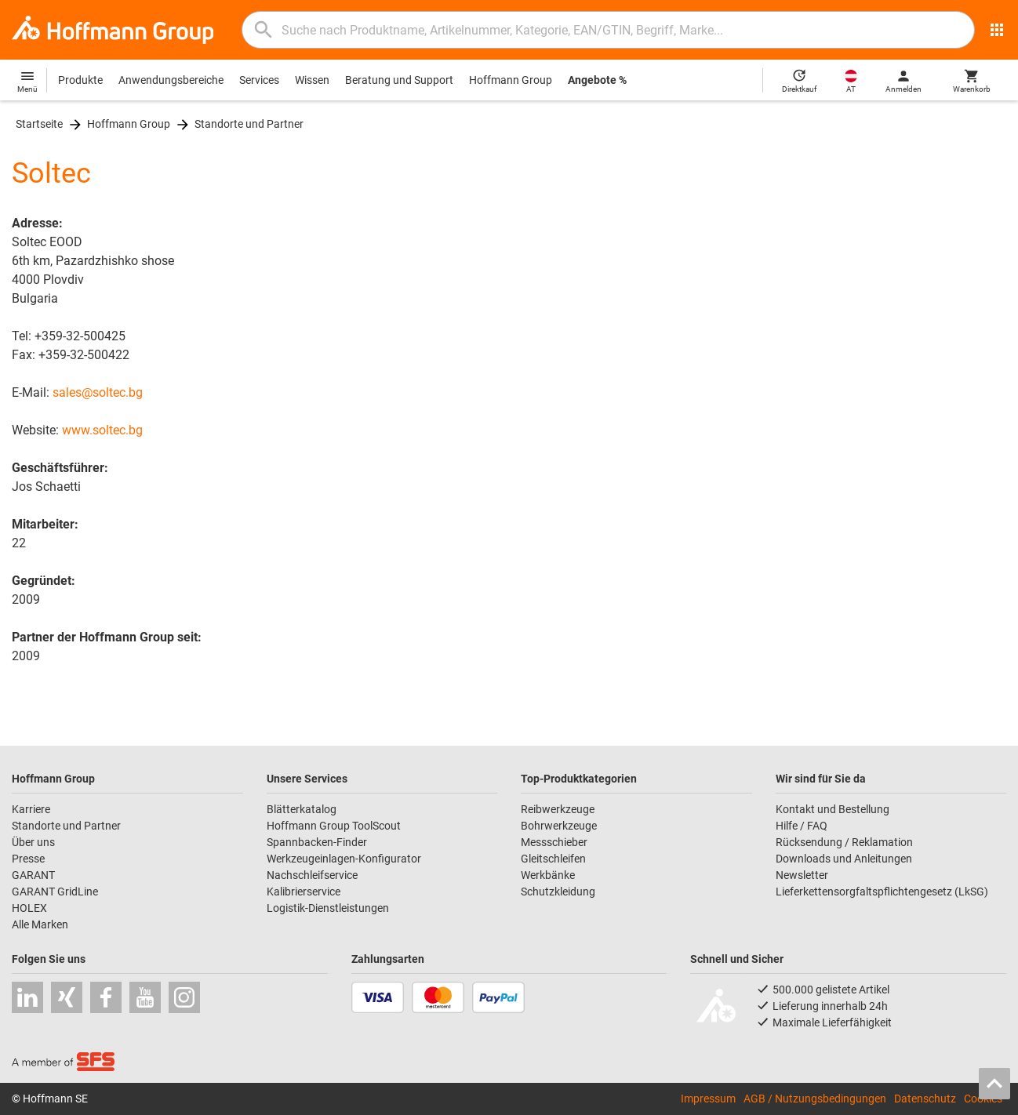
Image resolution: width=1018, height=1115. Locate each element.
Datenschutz (925, 1098)
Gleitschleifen (553, 858)
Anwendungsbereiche (171, 80)
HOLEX (29, 908)
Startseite (39, 124)
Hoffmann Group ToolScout (334, 825)
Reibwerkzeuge (557, 809)
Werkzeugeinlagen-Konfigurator (344, 858)
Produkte (80, 80)
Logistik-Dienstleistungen (328, 908)
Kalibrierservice (303, 891)
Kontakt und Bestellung (832, 809)
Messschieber (554, 842)
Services (259, 80)
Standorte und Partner (249, 124)
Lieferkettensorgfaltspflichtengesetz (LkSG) (882, 891)
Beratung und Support (399, 80)
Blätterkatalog (301, 809)
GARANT (33, 875)
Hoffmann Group (510, 80)
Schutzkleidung (558, 891)
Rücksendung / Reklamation (844, 842)
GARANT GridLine (55, 891)
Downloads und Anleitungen (844, 858)
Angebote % (597, 80)
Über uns (33, 842)
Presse (28, 858)
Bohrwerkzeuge (559, 825)
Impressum (708, 1098)
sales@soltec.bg (98, 392)
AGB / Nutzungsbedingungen (815, 1098)
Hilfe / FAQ (801, 825)
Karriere (31, 809)
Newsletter (802, 875)
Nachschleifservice (312, 875)
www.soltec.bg (102, 430)
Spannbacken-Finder (317, 842)
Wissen (312, 80)
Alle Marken (40, 924)
